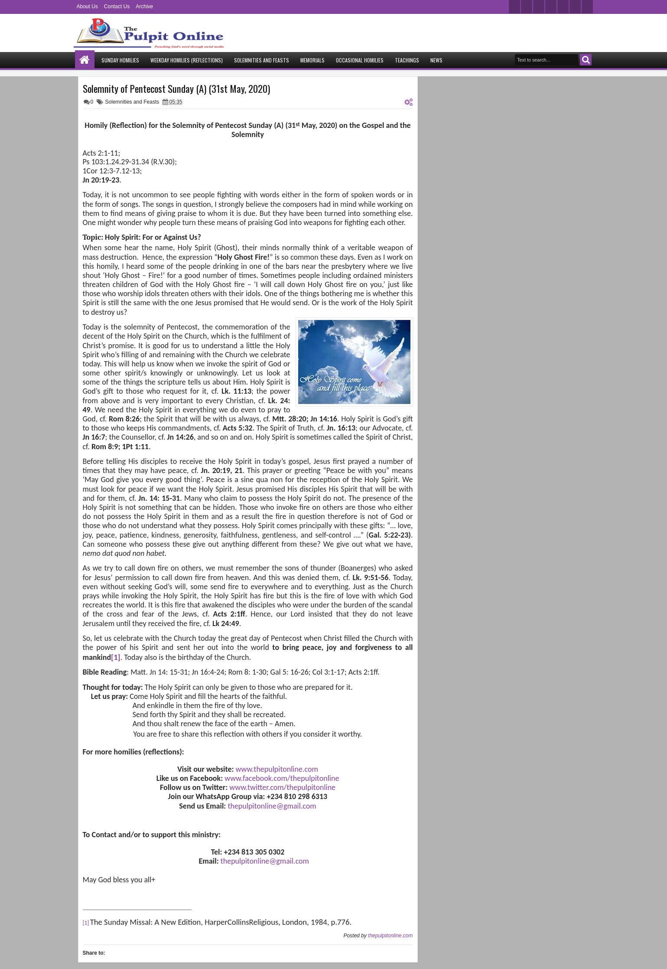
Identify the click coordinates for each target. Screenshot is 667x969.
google (538, 6)
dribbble (575, 6)
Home (84, 60)
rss (550, 6)
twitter (514, 6)
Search (586, 59)
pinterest (587, 6)
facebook (526, 6)
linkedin (563, 6)
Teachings (407, 60)
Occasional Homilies (360, 60)
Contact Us (117, 6)
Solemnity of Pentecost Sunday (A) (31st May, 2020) (176, 88)
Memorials (312, 60)
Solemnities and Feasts (261, 60)
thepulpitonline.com (390, 936)
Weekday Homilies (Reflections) (186, 60)
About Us (87, 6)
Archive (144, 6)
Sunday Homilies (120, 60)
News (436, 60)
